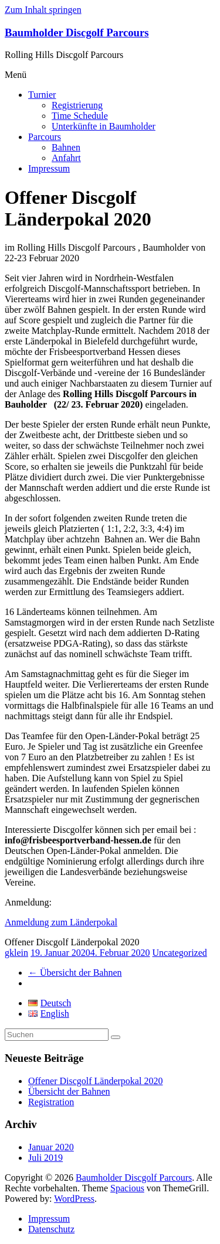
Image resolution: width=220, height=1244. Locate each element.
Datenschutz (51, 1229)
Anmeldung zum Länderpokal (61, 922)
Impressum (49, 168)
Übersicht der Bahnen (75, 973)
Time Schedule (80, 116)
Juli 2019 (45, 1158)
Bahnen (66, 147)
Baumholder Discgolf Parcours (77, 32)
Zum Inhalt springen (43, 10)
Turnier (42, 95)
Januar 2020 (51, 1147)
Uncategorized (180, 953)
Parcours (44, 137)
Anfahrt (66, 158)
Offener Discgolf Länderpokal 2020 (95, 1081)
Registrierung (77, 105)
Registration (51, 1102)
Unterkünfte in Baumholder (103, 126)
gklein (16, 953)
